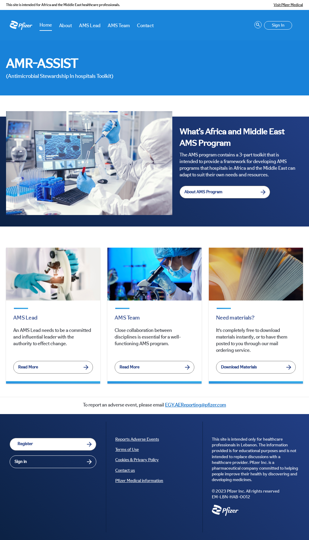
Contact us (125, 470)
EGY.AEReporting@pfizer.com (195, 405)
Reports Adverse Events (137, 439)
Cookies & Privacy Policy (137, 460)
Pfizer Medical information (139, 481)
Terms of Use (127, 450)
